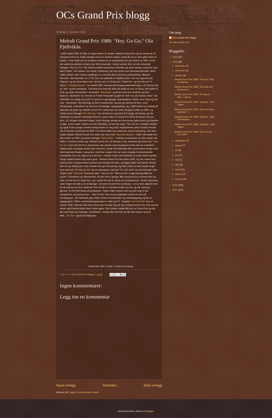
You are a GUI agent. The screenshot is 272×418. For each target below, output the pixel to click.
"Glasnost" (78, 173)
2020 (175, 57)
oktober (179, 75)
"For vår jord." (90, 113)
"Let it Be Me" (138, 201)
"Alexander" (106, 92)
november (180, 70)
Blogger (150, 411)
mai (177, 159)
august (178, 145)
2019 (175, 62)
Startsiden (110, 385)
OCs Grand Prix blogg (103, 15)
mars (178, 169)
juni (177, 155)
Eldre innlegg (153, 385)
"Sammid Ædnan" (125, 134)
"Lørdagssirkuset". (77, 85)
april (177, 164)
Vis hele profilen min (179, 42)
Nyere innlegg (65, 385)
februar (179, 174)
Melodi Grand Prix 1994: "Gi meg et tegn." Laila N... (192, 95)
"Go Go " (70, 215)
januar (178, 179)
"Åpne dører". (107, 138)
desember (180, 66)
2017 (175, 190)
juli (176, 150)
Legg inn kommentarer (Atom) (84, 392)
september (180, 140)
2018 (175, 185)
